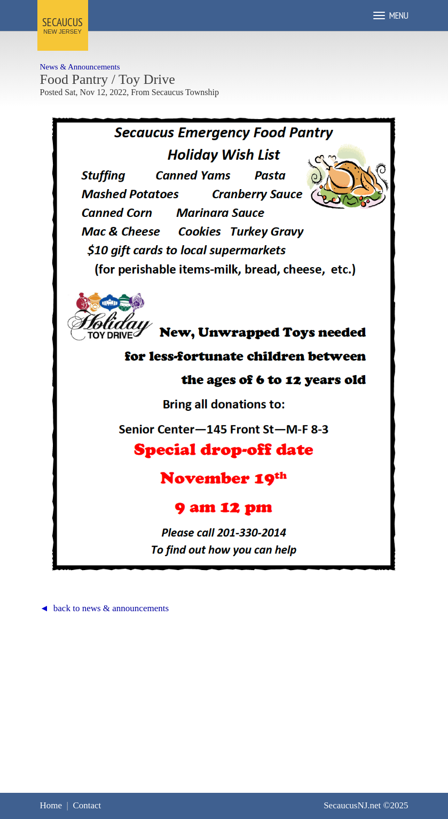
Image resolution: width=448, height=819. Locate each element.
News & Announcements (80, 67)
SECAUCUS (62, 22)
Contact (87, 805)
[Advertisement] (224, 696)
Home (51, 805)
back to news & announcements (111, 608)
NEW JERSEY (62, 31)
